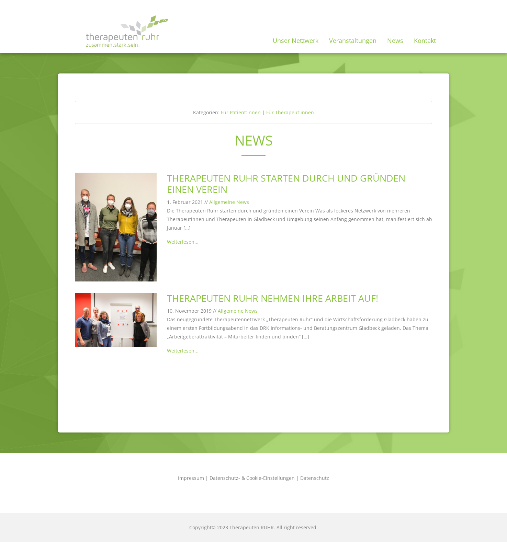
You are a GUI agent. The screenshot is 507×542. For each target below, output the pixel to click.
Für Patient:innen (241, 112)
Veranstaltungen (352, 40)
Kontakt (425, 40)
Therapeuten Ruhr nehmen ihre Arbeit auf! (272, 298)
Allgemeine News (229, 202)
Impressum (191, 478)
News (395, 40)
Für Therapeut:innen (290, 112)
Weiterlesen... (183, 242)
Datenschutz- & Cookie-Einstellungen (252, 478)
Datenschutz (314, 478)
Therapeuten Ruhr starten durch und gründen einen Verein (286, 184)
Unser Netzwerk (295, 40)
